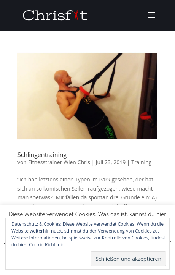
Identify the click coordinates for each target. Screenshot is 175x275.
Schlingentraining (42, 154)
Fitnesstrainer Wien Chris (59, 162)
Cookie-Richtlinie (46, 244)
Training (141, 162)
